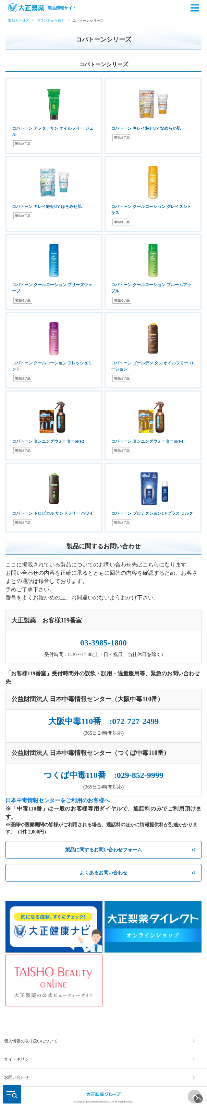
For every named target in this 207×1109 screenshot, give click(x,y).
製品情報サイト (42, 7)
